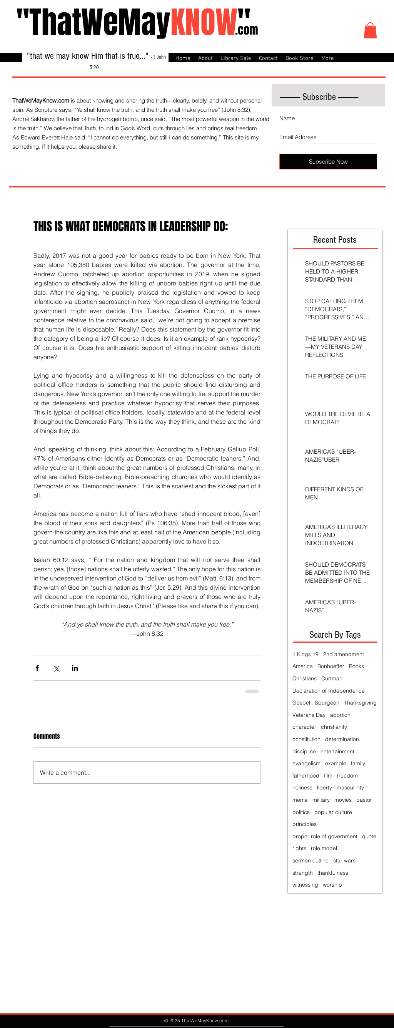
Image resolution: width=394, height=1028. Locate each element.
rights (299, 848)
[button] (370, 30)
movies (343, 799)
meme (300, 799)
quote (369, 836)
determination (342, 739)
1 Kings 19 (305, 654)
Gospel (301, 702)
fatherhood (305, 775)
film (328, 775)
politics (301, 812)
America (302, 666)
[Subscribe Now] (328, 161)
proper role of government (324, 836)
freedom (347, 775)
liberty (324, 787)
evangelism (306, 763)
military (321, 799)
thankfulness (332, 872)
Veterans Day (309, 714)
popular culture (333, 812)
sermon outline (310, 860)
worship (332, 884)
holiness (302, 787)
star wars (344, 860)
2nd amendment (343, 654)
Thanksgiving (360, 702)
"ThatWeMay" (133, 22)
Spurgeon (327, 702)
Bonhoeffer (330, 666)
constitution (306, 739)
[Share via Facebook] (37, 668)
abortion (340, 714)
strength (302, 872)
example (335, 763)
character (304, 726)
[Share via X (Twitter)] (56, 668)
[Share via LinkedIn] (74, 668)
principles (304, 824)
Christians (304, 678)
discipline (304, 751)
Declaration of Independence (328, 690)
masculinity (350, 787)
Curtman (331, 678)
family (358, 763)
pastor (364, 799)
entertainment (337, 751)
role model (324, 848)
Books (356, 666)
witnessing (305, 884)
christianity (334, 726)
